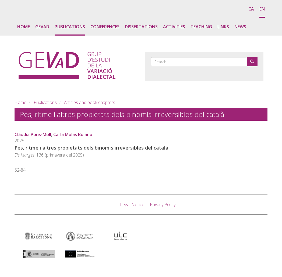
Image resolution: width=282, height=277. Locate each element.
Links (223, 27)
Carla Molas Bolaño (72, 134)
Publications (70, 27)
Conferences (104, 27)
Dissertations (141, 27)
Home (23, 27)
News (240, 27)
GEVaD (42, 27)
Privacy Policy (162, 204)
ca (251, 9)
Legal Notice (132, 204)
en (262, 9)
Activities (174, 27)
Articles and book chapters (89, 102)
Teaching (201, 27)
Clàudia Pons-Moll (33, 134)
